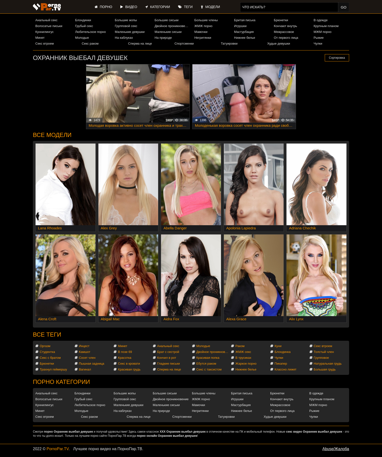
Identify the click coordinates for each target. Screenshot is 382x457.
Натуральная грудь (328, 363)
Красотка (124, 358)
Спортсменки (184, 43)
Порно (103, 7)
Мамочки (201, 32)
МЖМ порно (322, 32)
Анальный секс (46, 20)
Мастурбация (244, 32)
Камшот (84, 352)
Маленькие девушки (129, 32)
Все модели (52, 135)
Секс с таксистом (209, 369)
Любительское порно (90, 32)
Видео (128, 7)
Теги (185, 7)
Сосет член (87, 358)
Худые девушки (278, 43)
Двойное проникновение (172, 26)
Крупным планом (326, 26)
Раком (239, 346)
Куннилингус (44, 32)
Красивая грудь (129, 369)
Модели (210, 7)
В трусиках (243, 358)
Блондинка (283, 352)
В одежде (320, 20)
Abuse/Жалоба (335, 449)
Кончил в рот (166, 358)
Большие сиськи (167, 20)
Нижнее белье (244, 37)
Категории (157, 7)
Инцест (84, 346)
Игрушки (240, 26)
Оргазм (45, 346)
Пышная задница (91, 363)
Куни (278, 346)
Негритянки (202, 37)
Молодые (82, 37)
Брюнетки (281, 20)
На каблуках (124, 37)
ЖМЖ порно (203, 26)
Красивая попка (208, 358)
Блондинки (83, 20)
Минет (40, 37)
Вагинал (85, 369)
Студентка (47, 352)
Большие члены (206, 20)
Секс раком (90, 43)
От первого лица (286, 37)
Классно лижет (285, 369)
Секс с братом (50, 358)
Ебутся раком (206, 363)
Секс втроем (44, 43)
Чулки (318, 43)
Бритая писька (245, 20)
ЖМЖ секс (243, 352)
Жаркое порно (245, 363)
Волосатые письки (48, 26)
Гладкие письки (168, 363)
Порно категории (61, 382)
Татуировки (229, 43)
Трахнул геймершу (53, 369)
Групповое (321, 358)
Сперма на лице (140, 43)
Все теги (47, 334)
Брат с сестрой (168, 352)
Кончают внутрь (285, 26)
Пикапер (281, 363)
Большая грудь (325, 369)
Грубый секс (84, 26)
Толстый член (324, 352)
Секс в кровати (129, 363)
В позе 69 (125, 352)
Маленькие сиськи (168, 32)
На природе (163, 37)
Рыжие (319, 37)
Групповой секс (126, 26)
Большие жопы (126, 20)
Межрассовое (284, 32)
